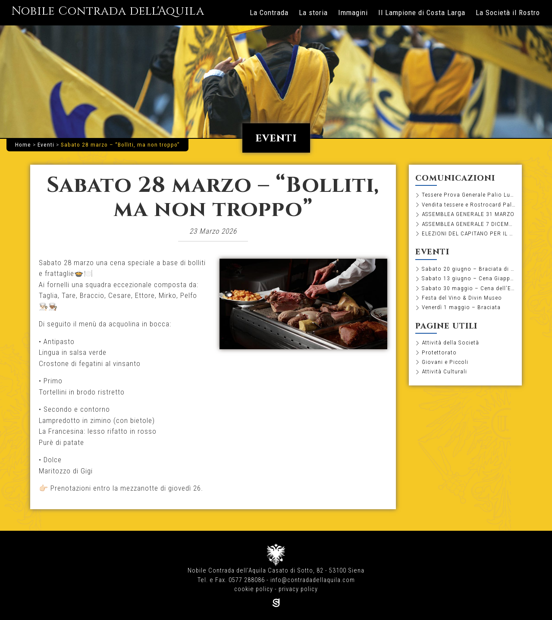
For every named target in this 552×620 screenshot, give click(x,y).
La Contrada (269, 12)
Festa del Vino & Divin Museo (462, 297)
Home (23, 144)
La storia (313, 12)
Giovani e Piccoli (445, 361)
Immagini (353, 12)
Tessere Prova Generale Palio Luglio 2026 (469, 194)
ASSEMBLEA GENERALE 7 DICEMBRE (469, 223)
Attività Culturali (444, 371)
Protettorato (439, 352)
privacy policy (298, 589)
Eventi (46, 144)
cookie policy (253, 589)
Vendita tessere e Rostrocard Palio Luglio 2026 (469, 204)
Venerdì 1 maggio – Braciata (461, 307)
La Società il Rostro (508, 12)
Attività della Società (450, 342)
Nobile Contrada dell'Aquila (107, 11)
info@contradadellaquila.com (312, 580)
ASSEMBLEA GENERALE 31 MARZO (468, 213)
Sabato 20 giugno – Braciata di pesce (469, 268)
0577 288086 (247, 580)
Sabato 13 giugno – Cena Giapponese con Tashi (469, 278)
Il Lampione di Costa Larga (421, 12)
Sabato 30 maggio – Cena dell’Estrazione (469, 288)
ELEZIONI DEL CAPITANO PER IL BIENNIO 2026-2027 (469, 233)
